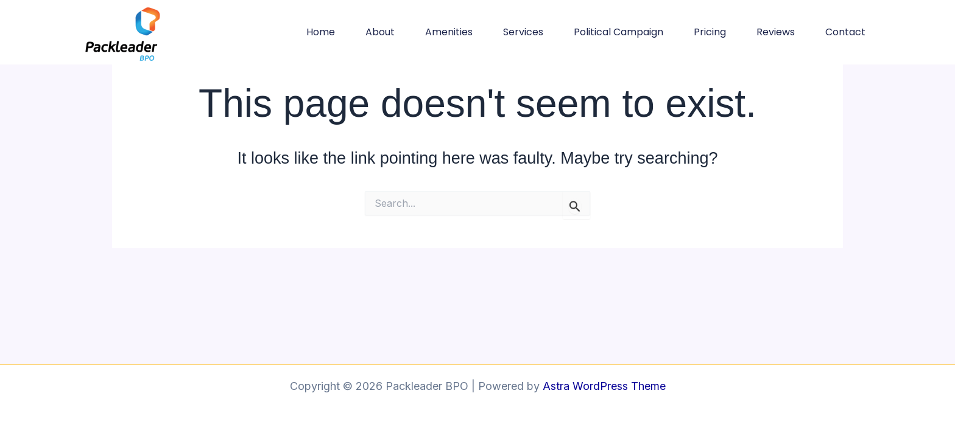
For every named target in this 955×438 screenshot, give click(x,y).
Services (523, 32)
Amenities (449, 32)
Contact (845, 32)
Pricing (710, 32)
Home (320, 32)
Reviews (775, 32)
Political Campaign (618, 32)
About (380, 32)
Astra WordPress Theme (604, 386)
